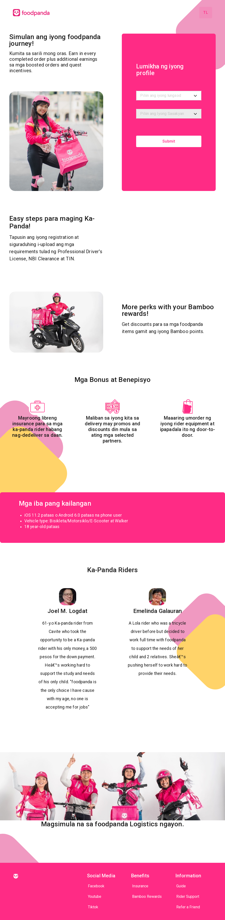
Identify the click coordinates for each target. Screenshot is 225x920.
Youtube (94, 896)
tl (205, 12)
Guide (181, 886)
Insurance (140, 886)
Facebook (96, 886)
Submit (168, 141)
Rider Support (187, 896)
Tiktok (93, 907)
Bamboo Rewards (147, 896)
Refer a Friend (188, 907)
